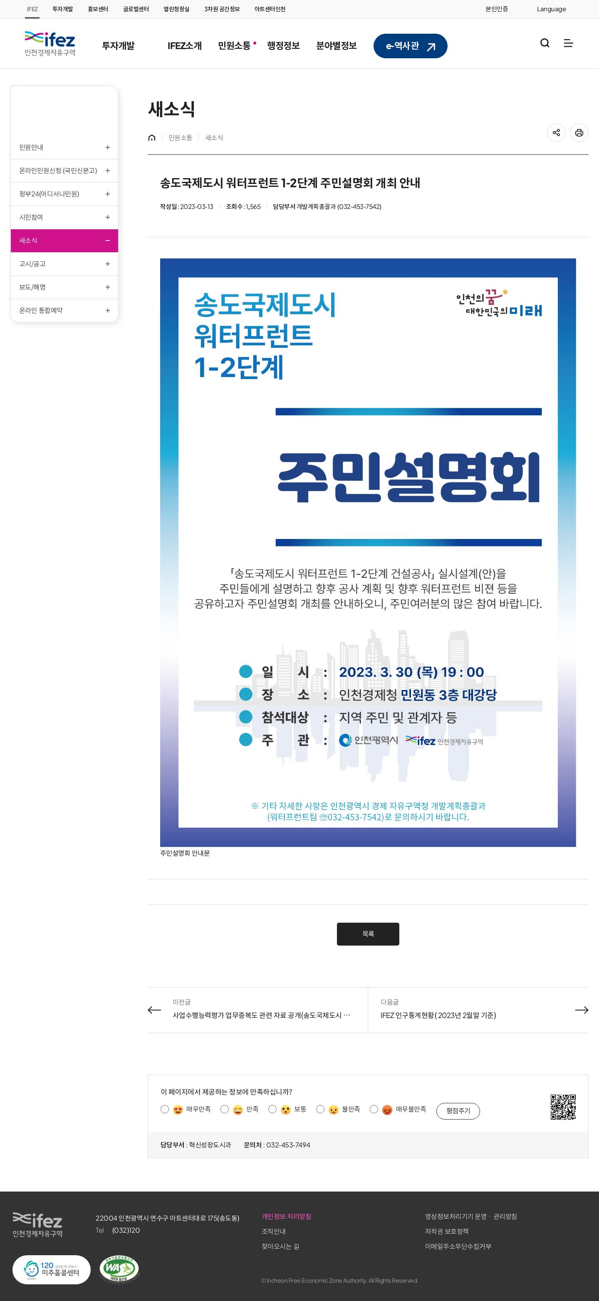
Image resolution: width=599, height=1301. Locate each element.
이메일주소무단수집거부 (522, 1240)
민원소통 (183, 138)
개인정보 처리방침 (416, 1211)
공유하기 (563, 128)
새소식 (216, 138)
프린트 (586, 128)
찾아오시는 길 (410, 1240)
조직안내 (403, 1226)
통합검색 (544, 43)
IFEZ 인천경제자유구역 (50, 43)
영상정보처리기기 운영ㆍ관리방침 (535, 1211)
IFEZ (32, 9)
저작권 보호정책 (510, 1226)
